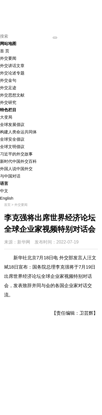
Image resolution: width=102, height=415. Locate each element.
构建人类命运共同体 (18, 132)
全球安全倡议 (12, 139)
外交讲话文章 (12, 65)
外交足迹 (8, 87)
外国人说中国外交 (16, 168)
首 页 (4, 51)
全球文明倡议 (12, 146)
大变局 (6, 117)
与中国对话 (10, 176)
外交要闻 (8, 58)
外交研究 (8, 102)
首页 (7, 205)
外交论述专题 (12, 73)
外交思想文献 (12, 95)
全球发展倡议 (12, 124)
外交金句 (8, 80)
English (6, 198)
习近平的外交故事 (16, 154)
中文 (4, 190)
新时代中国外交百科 (18, 161)
